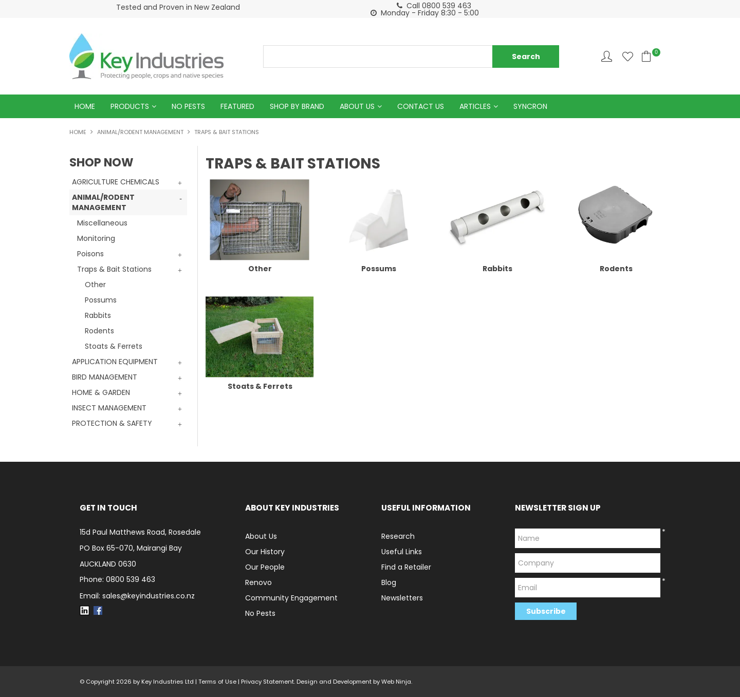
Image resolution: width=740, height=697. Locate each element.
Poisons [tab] (90, 254)
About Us (357, 106)
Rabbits (98, 315)
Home (85, 106)
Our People (265, 567)
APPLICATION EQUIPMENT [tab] (115, 361)
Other (95, 284)
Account (606, 56)
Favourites (627, 56)
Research (398, 536)
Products (129, 106)
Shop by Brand (297, 106)
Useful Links (401, 552)
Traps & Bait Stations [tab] (114, 269)
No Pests (188, 106)
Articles (475, 106)
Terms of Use (217, 681)
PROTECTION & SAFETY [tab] (112, 423)
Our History (265, 552)
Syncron (530, 106)
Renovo (258, 582)
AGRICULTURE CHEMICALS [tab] (115, 182)
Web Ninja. (396, 681)
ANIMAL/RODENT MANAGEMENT (140, 132)
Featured (237, 106)
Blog (388, 582)
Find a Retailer (406, 567)
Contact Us (420, 106)
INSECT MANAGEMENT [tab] (109, 408)
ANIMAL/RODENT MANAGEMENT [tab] (103, 202)
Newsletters (402, 598)
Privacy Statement (267, 681)
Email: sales (137, 596)
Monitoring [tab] (96, 238)
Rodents (99, 331)
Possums (101, 300)
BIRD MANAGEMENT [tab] (104, 377)
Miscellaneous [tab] (102, 223)
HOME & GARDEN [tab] (101, 392)
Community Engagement (291, 598)
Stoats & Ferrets (113, 346)
